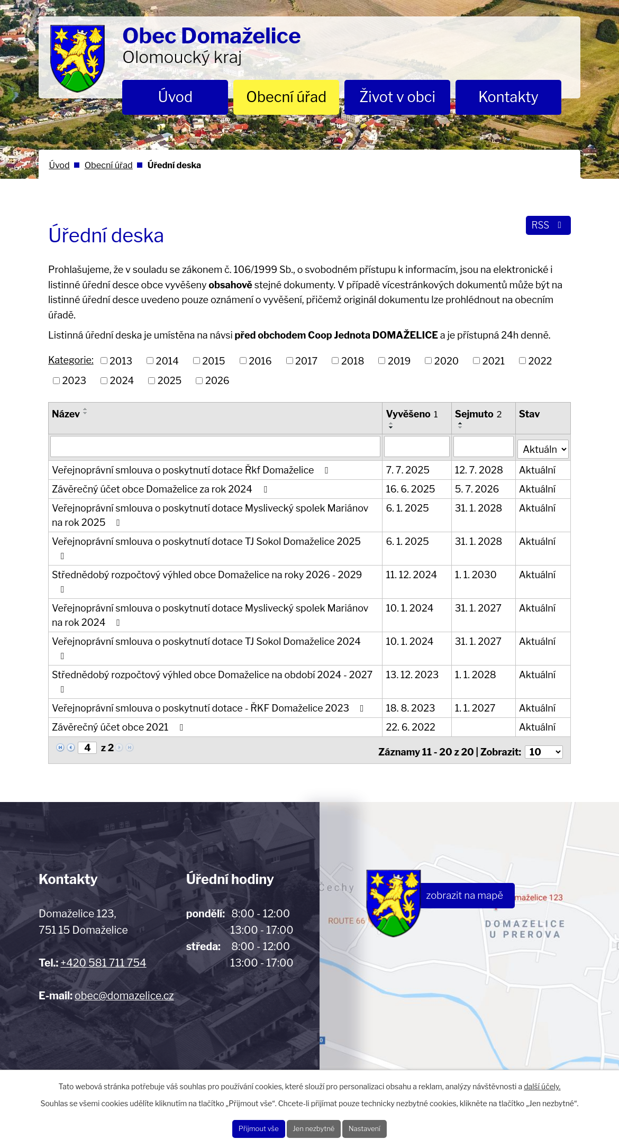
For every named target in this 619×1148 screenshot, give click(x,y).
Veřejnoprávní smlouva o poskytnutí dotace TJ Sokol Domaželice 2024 (215, 624)
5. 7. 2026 (478, 486)
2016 (260, 360)
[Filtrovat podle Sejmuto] (484, 446)
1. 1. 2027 (476, 676)
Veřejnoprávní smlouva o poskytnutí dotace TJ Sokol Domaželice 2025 (216, 538)
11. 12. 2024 (412, 557)
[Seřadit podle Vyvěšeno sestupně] (392, 427)
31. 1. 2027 (479, 591)
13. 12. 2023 (413, 643)
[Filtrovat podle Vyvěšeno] (417, 446)
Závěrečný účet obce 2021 (119, 695)
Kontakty (508, 97)
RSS (545, 230)
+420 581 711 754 (103, 928)
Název (66, 414)
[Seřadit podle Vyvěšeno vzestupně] (392, 423)
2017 (306, 360)
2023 (74, 380)
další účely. (542, 1081)
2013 (121, 360)
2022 (540, 360)
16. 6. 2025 (411, 486)
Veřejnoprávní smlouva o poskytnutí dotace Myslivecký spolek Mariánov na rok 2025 (210, 512)
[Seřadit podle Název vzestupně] (86, 409)
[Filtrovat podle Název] (215, 446)
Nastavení (384, 1127)
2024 (122, 380)
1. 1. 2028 (476, 643)
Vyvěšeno (413, 414)
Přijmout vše (239, 1127)
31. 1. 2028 (479, 505)
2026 (217, 380)
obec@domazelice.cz (124, 960)
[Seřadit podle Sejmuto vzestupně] (461, 423)
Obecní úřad (286, 97)
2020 (446, 360)
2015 (213, 360)
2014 (167, 360)
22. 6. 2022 (411, 695)
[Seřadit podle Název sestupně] (86, 413)
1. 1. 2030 (476, 557)
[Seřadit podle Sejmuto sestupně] (461, 427)
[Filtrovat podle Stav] (543, 445)
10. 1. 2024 (410, 591)
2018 (353, 360)
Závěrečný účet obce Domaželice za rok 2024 (161, 486)
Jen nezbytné (314, 1127)
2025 (170, 380)
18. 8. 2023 (411, 676)
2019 (399, 360)
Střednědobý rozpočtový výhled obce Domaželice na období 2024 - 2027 (212, 650)
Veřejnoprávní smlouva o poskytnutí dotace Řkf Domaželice (192, 467)
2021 (494, 360)
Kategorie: (71, 360)
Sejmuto (479, 414)
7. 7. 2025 (409, 467)
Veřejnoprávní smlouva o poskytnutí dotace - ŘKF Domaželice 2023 (210, 676)
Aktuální (538, 467)
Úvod (175, 97)
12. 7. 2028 (480, 467)
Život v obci (397, 97)
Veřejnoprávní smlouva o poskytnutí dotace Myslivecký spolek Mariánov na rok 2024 (210, 598)
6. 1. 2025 (408, 505)
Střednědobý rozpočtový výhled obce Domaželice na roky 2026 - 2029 (207, 564)
